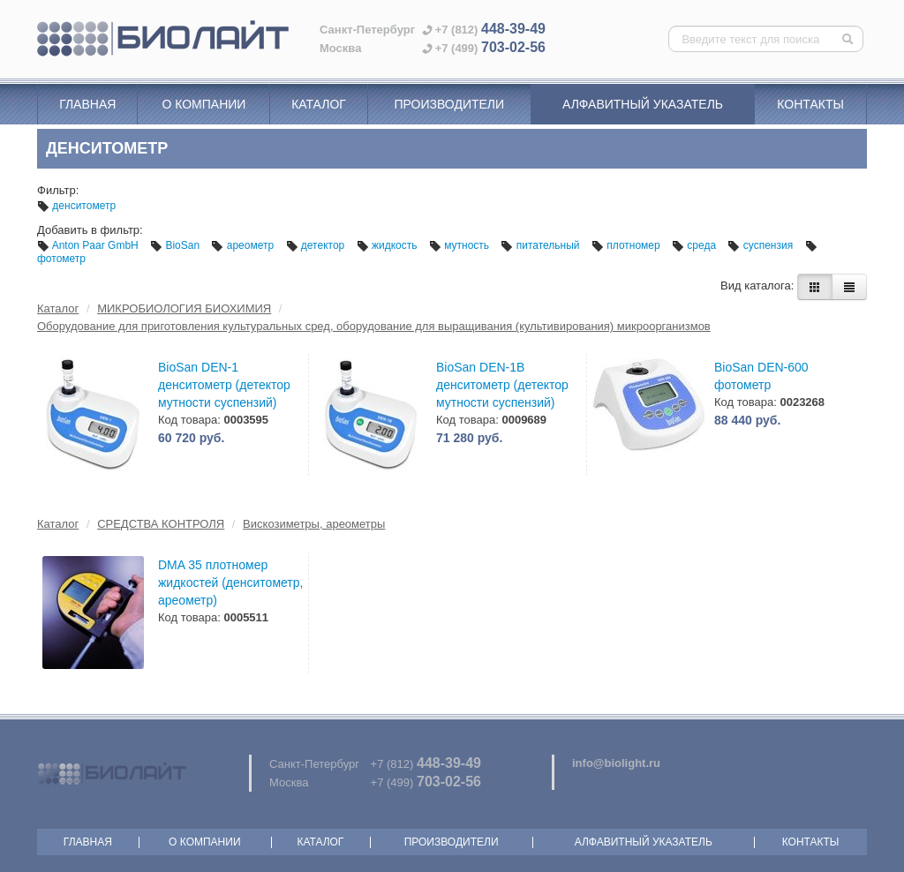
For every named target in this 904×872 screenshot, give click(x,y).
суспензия (761, 245)
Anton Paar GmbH (89, 245)
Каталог (318, 104)
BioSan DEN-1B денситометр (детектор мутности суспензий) (502, 385)
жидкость (388, 245)
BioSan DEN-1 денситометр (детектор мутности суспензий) (224, 385)
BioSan (176, 245)
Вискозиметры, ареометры (314, 523)
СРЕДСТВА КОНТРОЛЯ (160, 523)
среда (695, 245)
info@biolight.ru (616, 763)
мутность (461, 245)
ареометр (243, 245)
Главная (87, 104)
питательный (542, 245)
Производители (449, 104)
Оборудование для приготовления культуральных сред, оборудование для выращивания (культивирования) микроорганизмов (374, 326)
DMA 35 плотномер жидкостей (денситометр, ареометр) (230, 582)
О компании (203, 104)
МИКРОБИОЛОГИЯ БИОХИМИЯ (184, 308)
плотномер (627, 245)
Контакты (810, 104)
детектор (317, 245)
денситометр (76, 205)
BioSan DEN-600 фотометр (761, 376)
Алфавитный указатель (642, 104)
